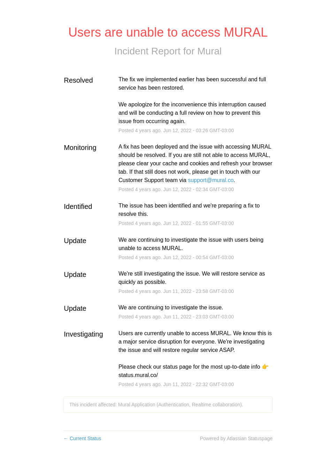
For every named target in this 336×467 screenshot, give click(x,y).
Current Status (82, 438)
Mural (209, 51)
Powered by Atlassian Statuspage (236, 438)
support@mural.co (211, 180)
